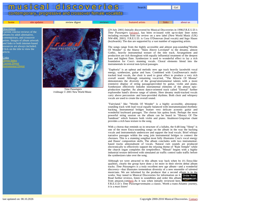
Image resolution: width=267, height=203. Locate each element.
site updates (36, 22)
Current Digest (11, 63)
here (131, 180)
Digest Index (10, 60)
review (134, 32)
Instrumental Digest (14, 66)
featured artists (137, 22)
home (11, 22)
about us (185, 22)
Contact (193, 199)
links (165, 22)
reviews (104, 22)
